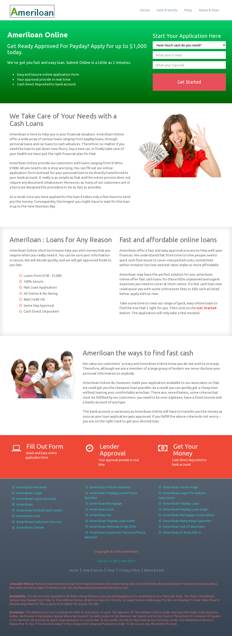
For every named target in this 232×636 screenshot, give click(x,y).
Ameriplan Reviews (29, 487)
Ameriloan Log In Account (33, 499)
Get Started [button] (189, 81)
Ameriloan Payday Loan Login (183, 509)
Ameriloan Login (26, 493)
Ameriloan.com (25, 516)
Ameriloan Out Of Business (181, 526)
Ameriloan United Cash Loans (36, 510)
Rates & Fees (209, 10)
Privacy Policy (129, 570)
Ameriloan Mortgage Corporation (186, 515)
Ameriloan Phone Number (108, 487)
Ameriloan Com (99, 509)
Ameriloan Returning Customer (185, 521)
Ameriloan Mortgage (103, 503)
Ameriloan (22, 504)
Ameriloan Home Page (178, 487)
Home (145, 10)
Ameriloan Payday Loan (178, 503)
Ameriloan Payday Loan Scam (110, 521)
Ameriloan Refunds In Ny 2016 (110, 526)
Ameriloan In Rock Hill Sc (179, 532)
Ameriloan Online (27, 527)
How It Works (167, 10)
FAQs (188, 10)
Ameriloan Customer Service (36, 522)
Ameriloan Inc (98, 515)
